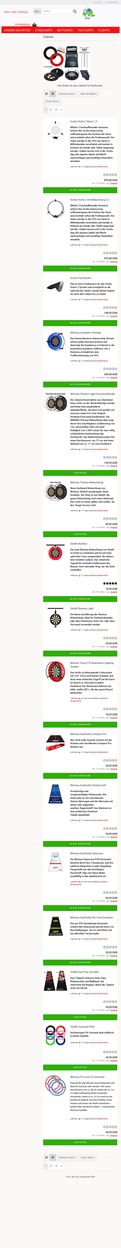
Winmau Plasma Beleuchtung (86, 482)
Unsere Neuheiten (17, 30)
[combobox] (67, 94)
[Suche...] (37, 11)
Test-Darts (86, 30)
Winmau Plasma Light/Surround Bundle (92, 393)
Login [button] (97, 2)
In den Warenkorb (80, 190)
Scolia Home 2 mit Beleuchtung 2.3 (89, 199)
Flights (104, 30)
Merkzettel (111, 2)
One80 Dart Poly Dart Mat (84, 972)
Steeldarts (43, 30)
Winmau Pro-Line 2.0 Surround (87, 1076)
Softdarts (65, 30)
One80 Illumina (78, 543)
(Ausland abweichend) (98, 167)
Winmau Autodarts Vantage (85, 332)
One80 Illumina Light (81, 608)
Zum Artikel (80, 473)
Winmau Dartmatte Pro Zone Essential (91, 917)
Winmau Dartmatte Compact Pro (88, 734)
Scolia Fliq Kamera (80, 277)
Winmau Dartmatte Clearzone (86, 853)
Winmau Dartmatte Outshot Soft (88, 785)
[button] (46, 94)
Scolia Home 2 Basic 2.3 (83, 121)
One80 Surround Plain (82, 1026)
